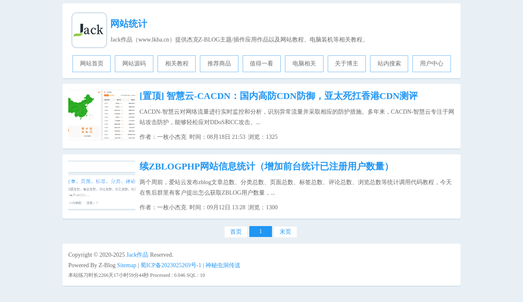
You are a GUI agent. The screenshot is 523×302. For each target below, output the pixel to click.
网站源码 (134, 63)
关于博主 (346, 63)
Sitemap (126, 265)
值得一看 (261, 63)
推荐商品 (219, 63)
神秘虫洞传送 (223, 265)
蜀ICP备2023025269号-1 (170, 265)
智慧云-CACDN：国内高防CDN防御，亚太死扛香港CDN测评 (279, 96)
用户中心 (431, 63)
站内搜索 (389, 63)
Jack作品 (138, 255)
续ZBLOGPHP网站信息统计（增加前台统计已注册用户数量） (267, 166)
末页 (285, 232)
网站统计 (128, 23)
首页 (236, 232)
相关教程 (177, 63)
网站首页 (92, 63)
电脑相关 (304, 63)
